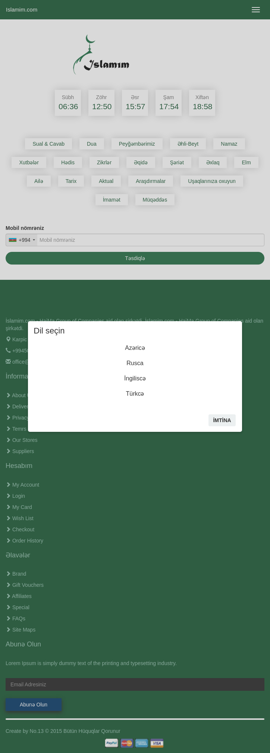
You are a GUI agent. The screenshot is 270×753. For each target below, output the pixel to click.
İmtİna (222, 420)
